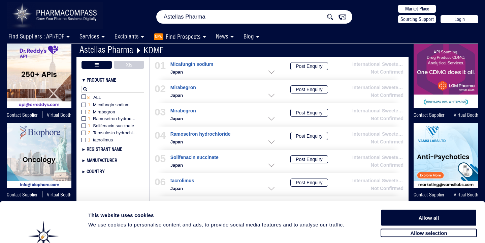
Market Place (417, 9)
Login (459, 19)
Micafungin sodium (191, 64)
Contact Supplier (22, 115)
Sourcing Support (417, 19)
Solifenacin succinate (194, 157)
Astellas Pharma (106, 49)
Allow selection (428, 202)
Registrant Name (104, 149)
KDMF (153, 50)
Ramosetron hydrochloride (200, 134)
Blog (249, 36)
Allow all (429, 186)
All (91, 97)
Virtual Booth (59, 115)
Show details (353, 230)
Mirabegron (183, 87)
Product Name (101, 80)
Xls (129, 65)
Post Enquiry (309, 66)
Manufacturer (102, 160)
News (222, 36)
